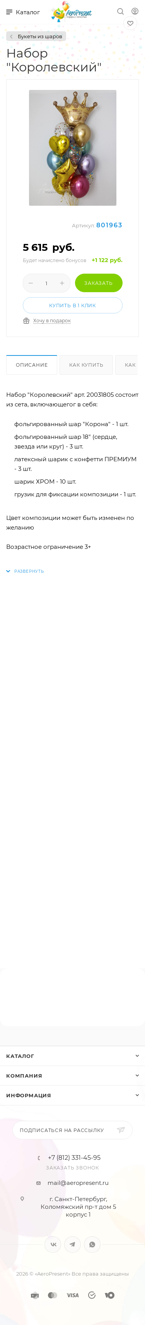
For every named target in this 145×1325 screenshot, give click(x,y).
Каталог (20, 1056)
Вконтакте (52, 1244)
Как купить (86, 365)
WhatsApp (92, 1244)
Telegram (72, 1244)
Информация (28, 1095)
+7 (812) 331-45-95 (74, 1158)
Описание (32, 365)
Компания (24, 1076)
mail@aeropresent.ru (78, 1182)
